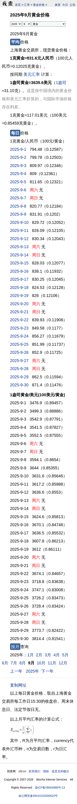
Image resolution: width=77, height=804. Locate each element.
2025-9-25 (19, 344)
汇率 (27, 4)
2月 (39, 655)
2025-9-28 (19, 368)
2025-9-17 (19, 279)
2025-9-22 (19, 320)
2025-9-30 (19, 385)
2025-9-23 (19, 328)
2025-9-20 (19, 304)
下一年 (47, 671)
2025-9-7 (18, 198)
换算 (58, 4)
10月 (41, 663)
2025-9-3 (18, 165)
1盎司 (61, 82)
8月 (23, 663)
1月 (30, 655)
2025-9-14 (19, 255)
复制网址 (19, 684)
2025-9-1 (18, 149)
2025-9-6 (18, 190)
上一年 (16, 671)
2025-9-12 (19, 238)
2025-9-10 (19, 222)
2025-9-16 (19, 271)
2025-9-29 (19, 377)
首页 (18, 4)
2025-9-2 (18, 157)
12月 (63, 663)
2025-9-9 (18, 214)
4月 (56, 655)
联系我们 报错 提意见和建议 (49, 771)
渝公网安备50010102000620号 (38, 795)
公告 (72, 4)
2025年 (32, 671)
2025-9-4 (18, 173)
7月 (14, 663)
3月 (48, 655)
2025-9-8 (18, 206)
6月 (5, 663)
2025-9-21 (19, 312)
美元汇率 (31, 74)
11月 (52, 663)
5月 (65, 655)
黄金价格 (39, 4)
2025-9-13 (19, 246)
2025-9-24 (19, 336)
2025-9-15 (19, 263)
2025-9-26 (19, 352)
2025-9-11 (19, 230)
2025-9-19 (19, 295)
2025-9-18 (19, 287)
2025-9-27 (19, 360)
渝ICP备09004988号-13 (50, 787)
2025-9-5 (18, 182)
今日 (65, 4)
